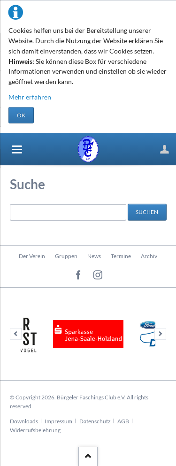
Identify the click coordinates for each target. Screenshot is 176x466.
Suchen (147, 211)
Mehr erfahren (29, 97)
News (94, 256)
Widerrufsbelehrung (35, 430)
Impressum (58, 421)
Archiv (149, 256)
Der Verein (32, 256)
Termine (121, 256)
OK (21, 115)
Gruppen (66, 256)
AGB (123, 421)
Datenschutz (95, 421)
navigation (17, 149)
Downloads (24, 421)
